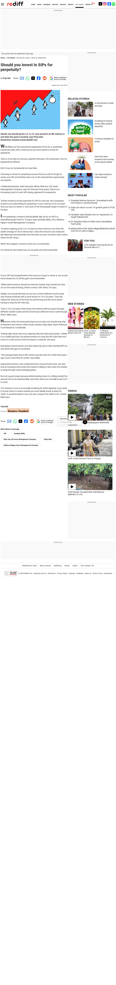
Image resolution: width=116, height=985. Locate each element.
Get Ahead (11, 58)
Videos (74, 566)
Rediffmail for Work (29, 566)
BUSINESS (46, 4)
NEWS (39, 4)
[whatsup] (114, 4)
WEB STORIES (76, 303)
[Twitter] (100, 4)
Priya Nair (7, 78)
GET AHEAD (79, 4)
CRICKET (63, 4)
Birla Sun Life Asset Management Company (20, 439)
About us (88, 573)
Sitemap (72, 573)
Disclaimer (52, 573)
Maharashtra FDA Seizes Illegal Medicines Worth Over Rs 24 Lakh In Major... (93, 229)
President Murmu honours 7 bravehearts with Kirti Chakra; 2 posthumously (92, 201)
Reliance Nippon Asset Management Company (21, 445)
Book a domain (45, 566)
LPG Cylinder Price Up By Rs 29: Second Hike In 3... (98, 246)
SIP (5, 434)
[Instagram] (105, 4)
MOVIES (55, 4)
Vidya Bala (48, 439)
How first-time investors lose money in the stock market (104, 159)
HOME (33, 4)
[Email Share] (21, 78)
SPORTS (70, 4)
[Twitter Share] (33, 78)
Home (3, 58)
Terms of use (97, 573)
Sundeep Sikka (19, 434)
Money (67, 566)
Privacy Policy (62, 573)
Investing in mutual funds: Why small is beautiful (103, 124)
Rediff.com (28, 573)
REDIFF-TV (89, 4)
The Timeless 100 (87, 566)
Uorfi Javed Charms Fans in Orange (84, 458)
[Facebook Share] (38, 78)
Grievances (108, 573)
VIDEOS (72, 390)
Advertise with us (40, 573)
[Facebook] (109, 4)
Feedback (79, 573)
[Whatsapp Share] (27, 78)
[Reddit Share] (44, 78)
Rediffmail (58, 566)
